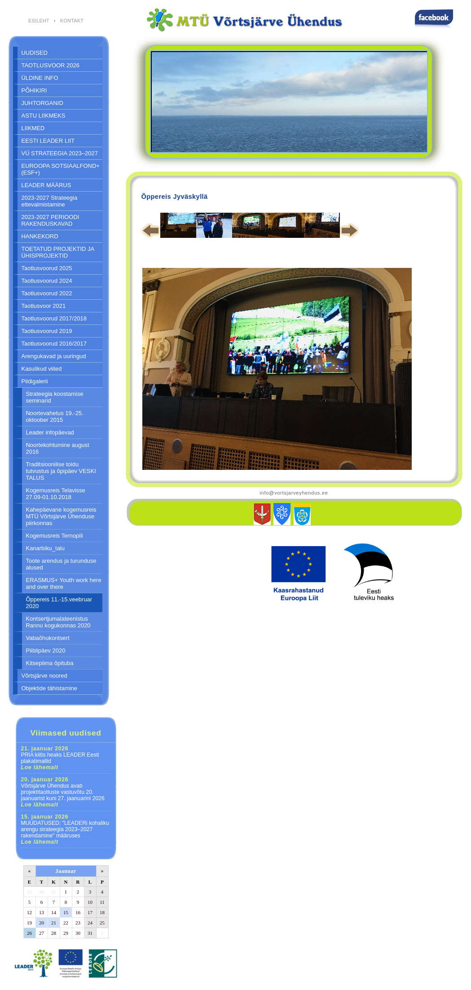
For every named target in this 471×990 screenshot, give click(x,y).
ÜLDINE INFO (40, 77)
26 (29, 933)
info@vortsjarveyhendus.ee (294, 492)
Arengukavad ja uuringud (54, 356)
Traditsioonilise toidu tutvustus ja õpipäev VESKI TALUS (61, 471)
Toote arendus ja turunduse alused (61, 564)
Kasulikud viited (42, 368)
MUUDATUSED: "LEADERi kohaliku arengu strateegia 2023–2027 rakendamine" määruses (65, 829)
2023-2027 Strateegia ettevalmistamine (50, 201)
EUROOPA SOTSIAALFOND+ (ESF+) (61, 169)
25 (102, 922)
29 (29, 891)
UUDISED (35, 52)
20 (41, 922)
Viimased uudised (65, 732)
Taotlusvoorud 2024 (47, 280)
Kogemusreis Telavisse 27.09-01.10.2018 (55, 493)
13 (41, 912)
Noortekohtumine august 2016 (57, 448)
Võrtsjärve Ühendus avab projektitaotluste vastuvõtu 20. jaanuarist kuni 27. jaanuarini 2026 (63, 792)
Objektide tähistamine (50, 688)
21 (53, 922)
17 (90, 912)
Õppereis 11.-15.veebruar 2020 (59, 602)
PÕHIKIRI (34, 90)
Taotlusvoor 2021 (44, 305)
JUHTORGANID (42, 103)
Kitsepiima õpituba (50, 663)
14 (53, 912)
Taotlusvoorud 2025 (47, 268)
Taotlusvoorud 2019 (47, 331)
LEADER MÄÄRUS (46, 185)
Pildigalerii (35, 381)
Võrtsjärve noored (44, 675)
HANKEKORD (40, 236)
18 (102, 912)
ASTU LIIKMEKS (44, 115)
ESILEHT (38, 20)
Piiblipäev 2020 (46, 650)
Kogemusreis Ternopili (54, 535)
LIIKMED (33, 128)
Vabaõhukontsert (48, 638)
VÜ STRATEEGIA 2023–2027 (60, 153)
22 (65, 922)
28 (53, 933)
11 (102, 902)
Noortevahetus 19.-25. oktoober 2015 (55, 416)
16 (77, 912)
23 (77, 922)
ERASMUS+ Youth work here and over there (63, 583)
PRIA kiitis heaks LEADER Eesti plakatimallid (60, 758)
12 (29, 912)
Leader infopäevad (50, 432)
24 (90, 922)
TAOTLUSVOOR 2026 (50, 65)
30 (41, 891)
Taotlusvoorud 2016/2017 (54, 343)
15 (65, 912)
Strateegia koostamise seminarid (55, 397)
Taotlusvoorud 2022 (47, 293)
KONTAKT (72, 20)
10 (90, 902)
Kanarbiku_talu (45, 548)
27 (41, 933)
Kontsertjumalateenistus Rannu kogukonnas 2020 (58, 622)
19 (29, 922)
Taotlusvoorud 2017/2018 (54, 318)
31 (53, 891)
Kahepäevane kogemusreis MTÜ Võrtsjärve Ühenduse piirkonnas (61, 516)
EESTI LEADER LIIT (48, 140)
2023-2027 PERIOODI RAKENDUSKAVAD (50, 220)
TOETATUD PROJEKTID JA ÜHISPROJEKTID (58, 252)
